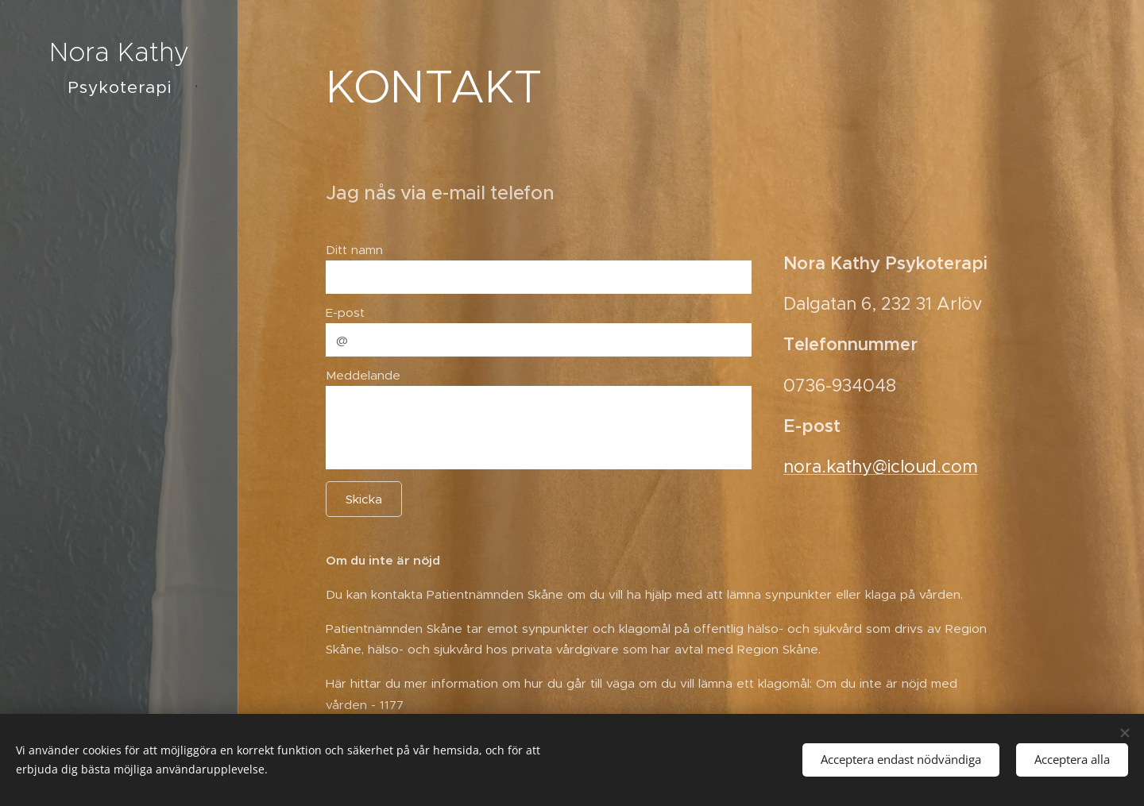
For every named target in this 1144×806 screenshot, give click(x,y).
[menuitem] (119, 401)
